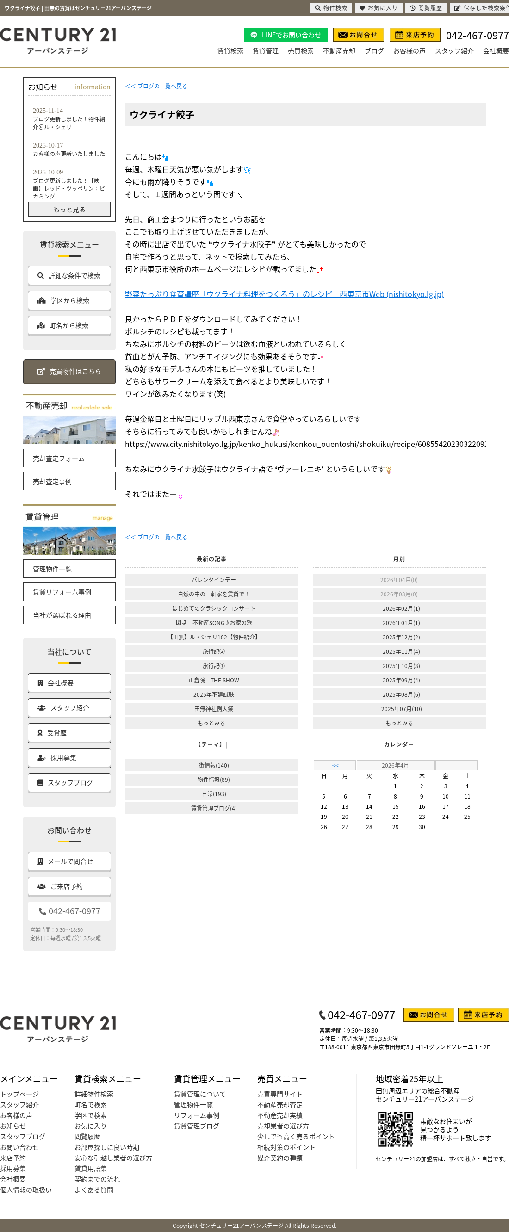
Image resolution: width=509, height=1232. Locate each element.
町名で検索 (90, 1104)
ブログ (374, 50)
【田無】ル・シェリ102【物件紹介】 (214, 637)
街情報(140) (214, 765)
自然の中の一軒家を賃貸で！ (214, 594)
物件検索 (331, 8)
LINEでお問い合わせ (291, 34)
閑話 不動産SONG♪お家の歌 (214, 622)
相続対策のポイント (286, 1147)
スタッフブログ (22, 1136)
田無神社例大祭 (213, 708)
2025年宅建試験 (213, 694)
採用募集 (13, 1168)
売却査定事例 (52, 481)
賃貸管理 (266, 50)
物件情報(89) (214, 779)
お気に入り (90, 1125)
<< (335, 765)
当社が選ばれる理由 (62, 614)
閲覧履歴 (87, 1136)
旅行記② (214, 651)
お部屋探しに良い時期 (106, 1147)
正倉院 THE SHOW (213, 680)
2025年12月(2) (401, 637)
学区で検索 (90, 1115)
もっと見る (69, 209)
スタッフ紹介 (454, 50)
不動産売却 (339, 50)
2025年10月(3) (401, 665)
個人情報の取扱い (26, 1189)
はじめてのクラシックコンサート (213, 608)
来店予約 (13, 1157)
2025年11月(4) (401, 651)
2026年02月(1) (401, 608)
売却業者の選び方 (283, 1125)
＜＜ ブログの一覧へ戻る (156, 86)
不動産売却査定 (280, 1104)
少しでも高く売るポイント (296, 1136)
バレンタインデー (214, 579)
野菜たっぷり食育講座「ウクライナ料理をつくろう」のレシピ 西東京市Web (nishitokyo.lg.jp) (284, 293)
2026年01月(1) (401, 622)
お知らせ (13, 1125)
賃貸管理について (200, 1093)
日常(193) (214, 794)
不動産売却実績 (280, 1115)
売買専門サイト (280, 1093)
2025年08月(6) (401, 694)
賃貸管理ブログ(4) (214, 808)
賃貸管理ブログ (196, 1125)
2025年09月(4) (401, 680)
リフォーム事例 (196, 1115)
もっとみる (211, 723)
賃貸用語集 (90, 1168)
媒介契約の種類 (280, 1157)
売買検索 (301, 50)
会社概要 (496, 50)
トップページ (19, 1093)
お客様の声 (409, 50)
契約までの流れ (97, 1178)
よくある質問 (93, 1189)
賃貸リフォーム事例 (62, 591)
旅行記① (214, 665)
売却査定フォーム (59, 458)
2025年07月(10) (401, 708)
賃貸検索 (230, 50)
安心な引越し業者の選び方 (113, 1157)
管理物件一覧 (52, 568)
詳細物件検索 (93, 1093)
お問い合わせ (19, 1147)
